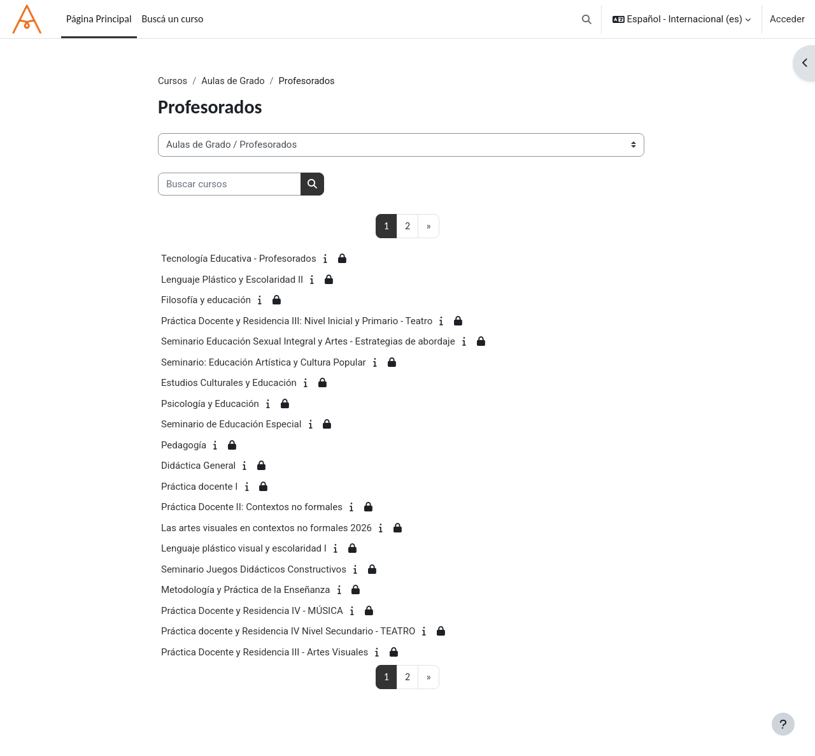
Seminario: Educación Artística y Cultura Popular (263, 362)
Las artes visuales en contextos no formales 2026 (266, 528)
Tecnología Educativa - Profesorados (238, 259)
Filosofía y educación (206, 300)
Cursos (173, 81)
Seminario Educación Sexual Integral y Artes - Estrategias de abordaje (308, 342)
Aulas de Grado (234, 81)
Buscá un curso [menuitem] (173, 19)
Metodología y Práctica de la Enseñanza (245, 590)
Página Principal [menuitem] (99, 19)
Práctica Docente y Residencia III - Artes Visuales (264, 652)
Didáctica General (198, 466)
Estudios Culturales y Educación (229, 383)
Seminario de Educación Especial (231, 425)
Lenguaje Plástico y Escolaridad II (232, 279)
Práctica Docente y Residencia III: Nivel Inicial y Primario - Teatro (296, 321)
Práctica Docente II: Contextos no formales (252, 507)
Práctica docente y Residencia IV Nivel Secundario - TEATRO (288, 632)
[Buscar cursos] (229, 184)
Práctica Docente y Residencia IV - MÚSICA (252, 611)
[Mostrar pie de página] (783, 724)
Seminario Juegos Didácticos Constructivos (253, 569)
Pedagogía (183, 445)
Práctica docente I (199, 486)
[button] (587, 19)
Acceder (787, 19)
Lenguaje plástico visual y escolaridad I (244, 549)
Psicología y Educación (210, 404)
